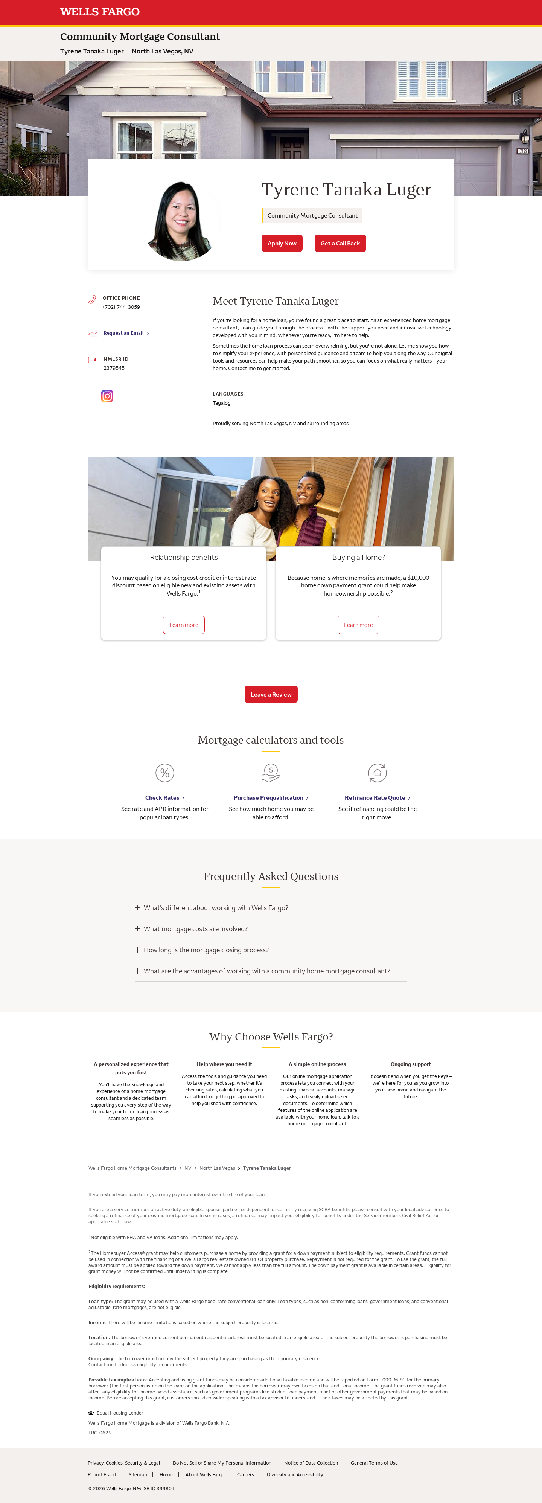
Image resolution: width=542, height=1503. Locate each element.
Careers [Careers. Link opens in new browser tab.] (245, 1474)
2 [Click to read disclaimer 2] (391, 591)
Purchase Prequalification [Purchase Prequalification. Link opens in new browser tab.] (268, 797)
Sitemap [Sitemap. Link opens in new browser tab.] (138, 1474)
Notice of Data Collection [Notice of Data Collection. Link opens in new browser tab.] (311, 1462)
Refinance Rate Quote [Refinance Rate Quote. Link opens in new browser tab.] (375, 797)
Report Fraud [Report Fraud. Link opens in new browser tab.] (102, 1474)
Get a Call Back (340, 243)
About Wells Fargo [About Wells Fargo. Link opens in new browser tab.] (205, 1474)
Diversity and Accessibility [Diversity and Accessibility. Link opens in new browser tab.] (295, 1474)
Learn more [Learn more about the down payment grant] (358, 624)
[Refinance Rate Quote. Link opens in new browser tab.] (377, 778)
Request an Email (124, 333)
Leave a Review (271, 694)
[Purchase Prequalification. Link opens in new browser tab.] (271, 778)
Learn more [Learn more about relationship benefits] (183, 624)
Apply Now (282, 243)
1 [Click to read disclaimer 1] (199, 591)
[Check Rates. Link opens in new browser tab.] (164, 778)
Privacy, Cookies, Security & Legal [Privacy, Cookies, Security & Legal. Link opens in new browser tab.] (124, 1462)
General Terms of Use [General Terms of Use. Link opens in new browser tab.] (374, 1462)
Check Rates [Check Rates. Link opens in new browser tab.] (162, 797)
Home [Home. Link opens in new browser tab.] (166, 1474)
